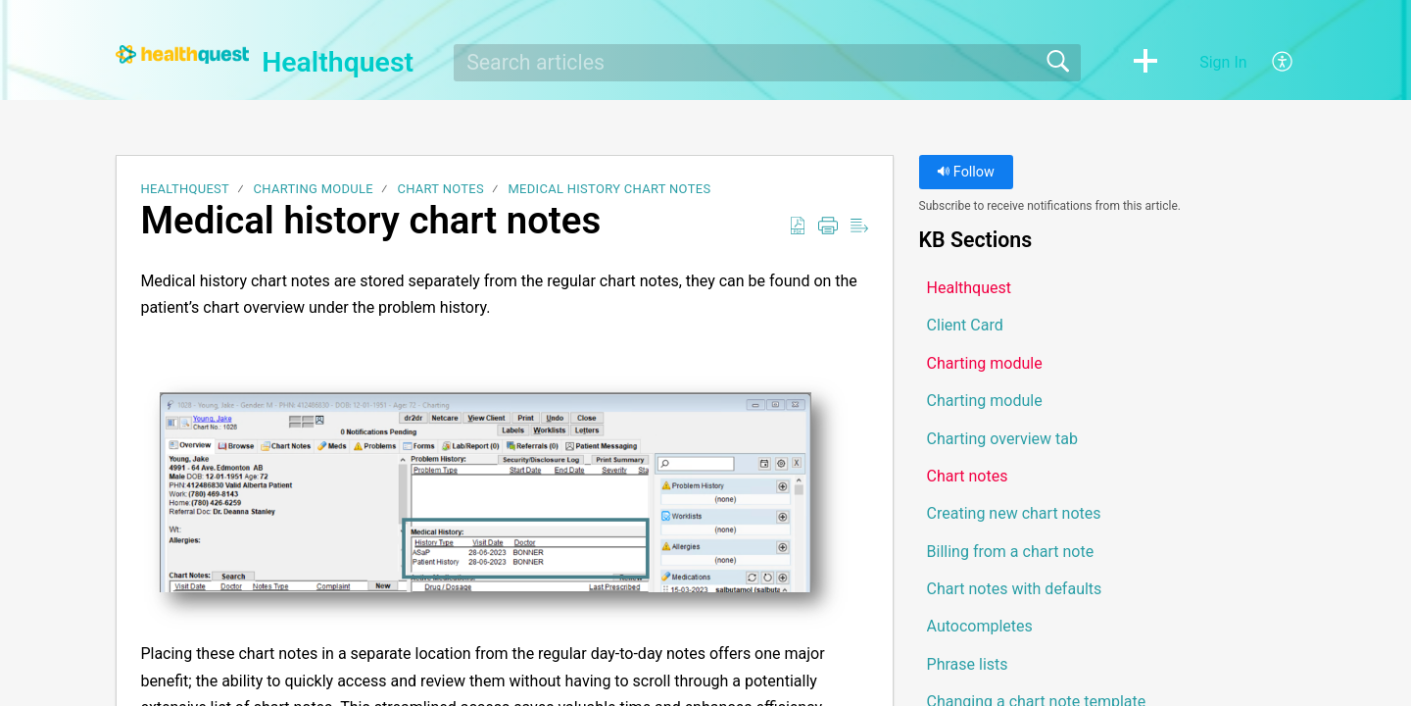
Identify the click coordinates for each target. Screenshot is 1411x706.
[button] (1145, 62)
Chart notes (440, 188)
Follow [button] (966, 172)
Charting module (313, 188)
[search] (767, 62)
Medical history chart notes (609, 188)
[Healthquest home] (182, 54)
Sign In (1222, 62)
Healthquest (184, 188)
